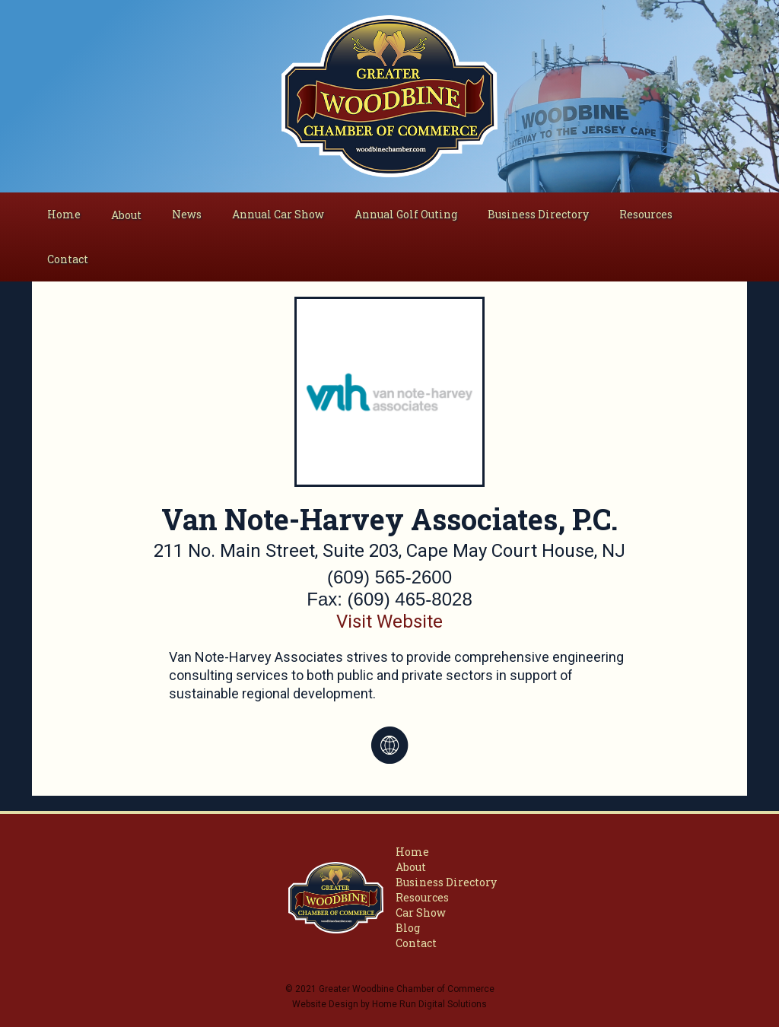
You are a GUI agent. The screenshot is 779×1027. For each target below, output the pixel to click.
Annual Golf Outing (406, 214)
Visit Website (389, 621)
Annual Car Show (278, 214)
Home (64, 214)
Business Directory (538, 214)
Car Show (421, 912)
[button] (126, 215)
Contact (67, 259)
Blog (408, 927)
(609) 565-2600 (389, 577)
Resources (645, 214)
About (411, 867)
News (187, 214)
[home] (390, 96)
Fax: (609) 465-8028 (389, 599)
